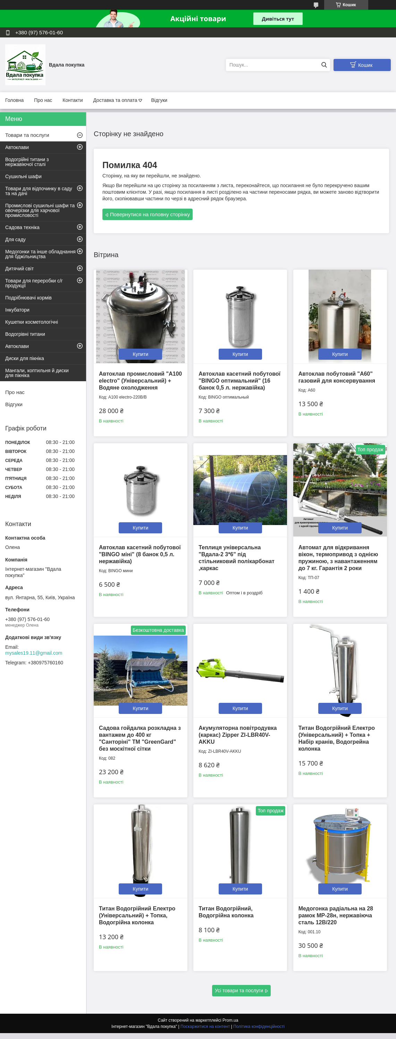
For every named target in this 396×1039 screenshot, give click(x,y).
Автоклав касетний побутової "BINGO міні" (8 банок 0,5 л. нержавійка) (140, 560)
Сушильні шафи (23, 176)
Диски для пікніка (24, 358)
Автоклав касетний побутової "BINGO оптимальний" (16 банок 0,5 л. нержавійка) (239, 380)
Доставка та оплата (115, 100)
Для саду (15, 239)
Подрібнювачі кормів (28, 297)
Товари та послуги (27, 135)
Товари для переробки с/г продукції (34, 283)
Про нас (43, 100)
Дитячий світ (19, 268)
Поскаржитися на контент (205, 1032)
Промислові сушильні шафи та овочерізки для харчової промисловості (40, 210)
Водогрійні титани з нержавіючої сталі (27, 162)
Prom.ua (230, 1026)
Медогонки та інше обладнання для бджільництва (40, 254)
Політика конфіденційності (259, 1032)
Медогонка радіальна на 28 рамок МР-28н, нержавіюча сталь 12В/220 (335, 921)
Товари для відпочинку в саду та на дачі (38, 191)
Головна (14, 100)
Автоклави (17, 147)
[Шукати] (324, 65)
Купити (140, 354)
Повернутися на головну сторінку (150, 214)
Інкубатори (17, 310)
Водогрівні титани (25, 334)
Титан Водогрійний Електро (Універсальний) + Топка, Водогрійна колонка (137, 921)
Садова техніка (22, 227)
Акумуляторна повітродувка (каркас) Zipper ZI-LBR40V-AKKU (237, 741)
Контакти (72, 100)
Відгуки (159, 100)
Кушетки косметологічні (31, 322)
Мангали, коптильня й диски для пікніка (37, 373)
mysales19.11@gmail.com (33, 653)
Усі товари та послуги (239, 996)
